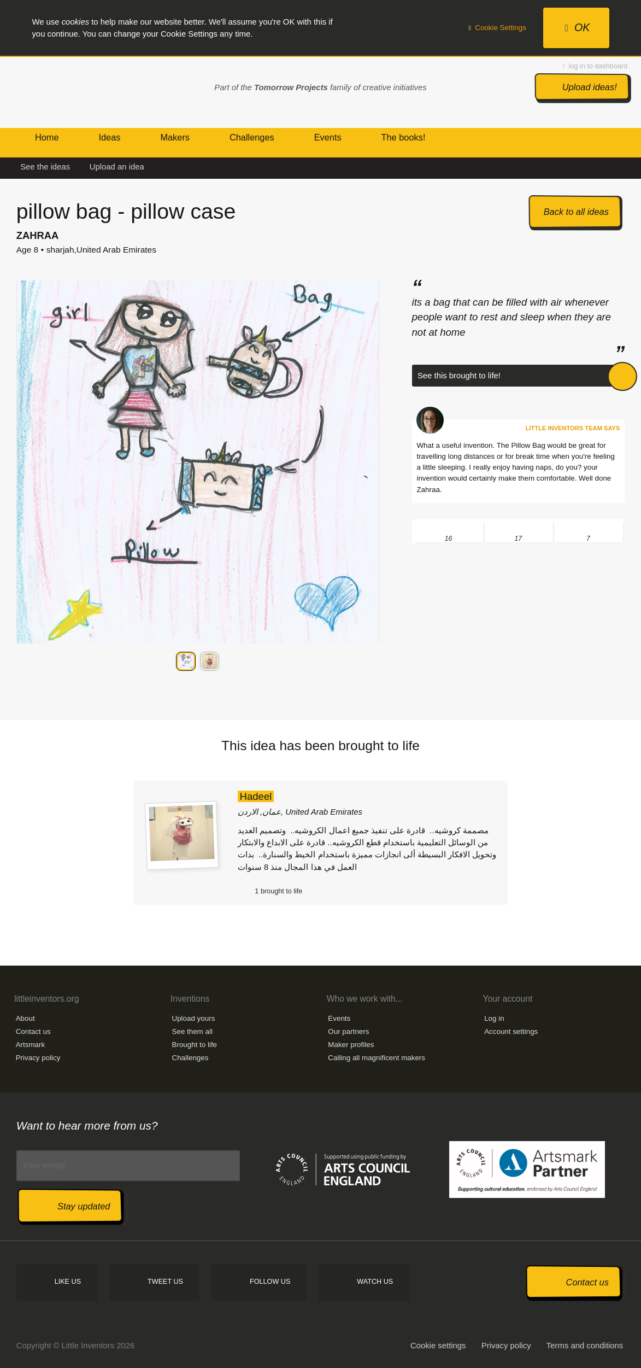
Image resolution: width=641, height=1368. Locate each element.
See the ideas (45, 166)
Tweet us (165, 1281)
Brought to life (194, 1044)
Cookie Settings (497, 28)
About (25, 1018)
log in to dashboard (595, 66)
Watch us (375, 1281)
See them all (192, 1031)
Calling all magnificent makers (376, 1058)
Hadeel (255, 796)
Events (339, 1018)
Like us (68, 1281)
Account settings (511, 1031)
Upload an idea (117, 166)
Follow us (270, 1281)
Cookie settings (438, 1345)
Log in (494, 1018)
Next (368, 661)
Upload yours (193, 1018)
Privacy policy (38, 1058)
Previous (26, 661)
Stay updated (83, 1206)
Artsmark (30, 1044)
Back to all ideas (576, 212)
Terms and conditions (584, 1345)
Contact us (33, 1031)
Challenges (190, 1058)
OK (577, 27)
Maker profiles (351, 1044)
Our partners (348, 1031)
